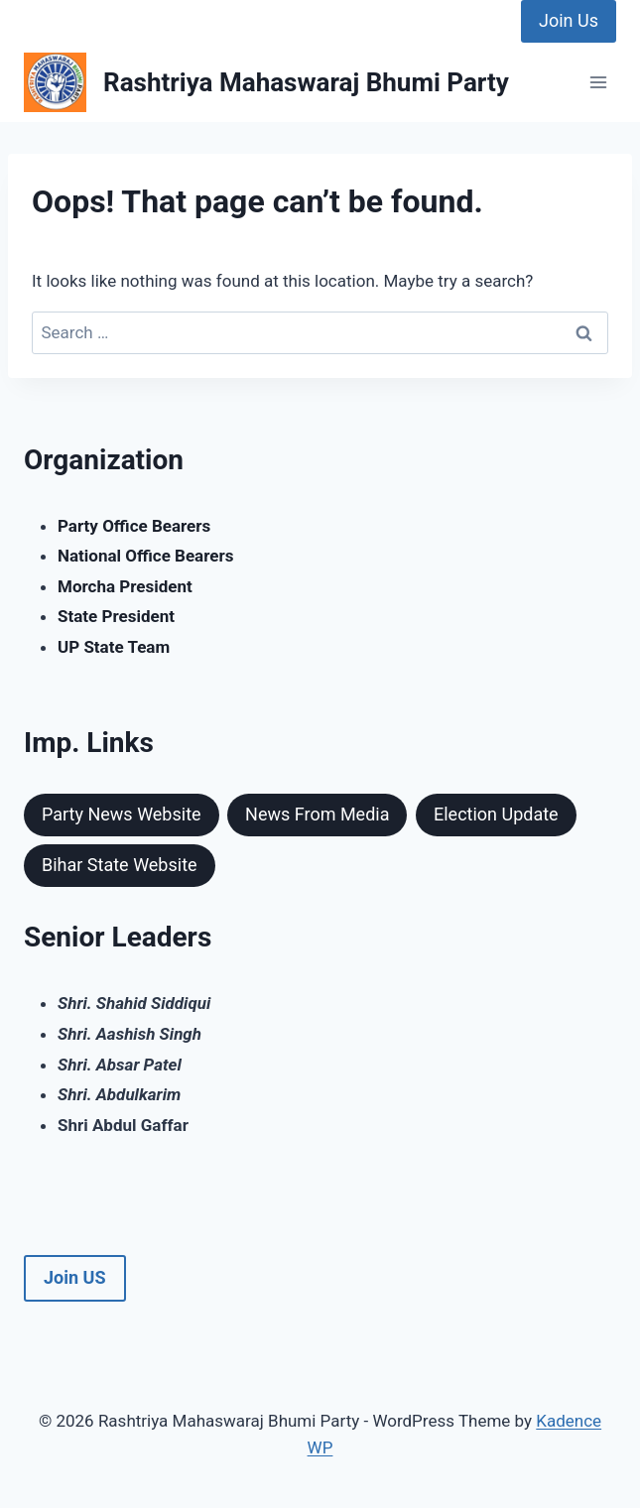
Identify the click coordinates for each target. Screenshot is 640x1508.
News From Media (317, 814)
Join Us (568, 20)
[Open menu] (597, 82)
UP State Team (114, 647)
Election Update (496, 814)
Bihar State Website (119, 864)
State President (116, 616)
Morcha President (125, 586)
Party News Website (121, 814)
